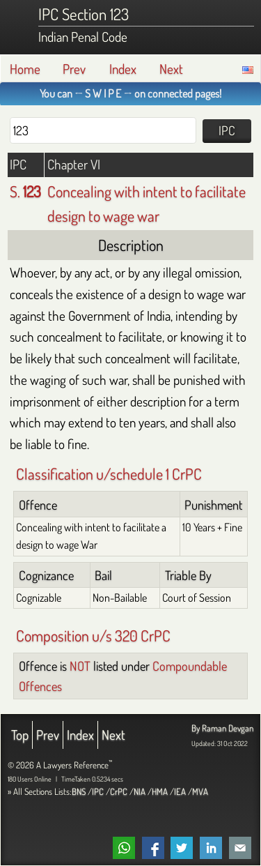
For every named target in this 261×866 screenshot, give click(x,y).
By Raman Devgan (222, 728)
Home (25, 68)
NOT (80, 666)
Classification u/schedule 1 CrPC (109, 473)
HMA (160, 791)
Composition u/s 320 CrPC (93, 635)
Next (171, 68)
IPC (98, 791)
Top (20, 734)
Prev (74, 68)
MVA (200, 791)
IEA (180, 791)
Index (122, 68)
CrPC (118, 791)
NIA (139, 791)
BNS (79, 791)
